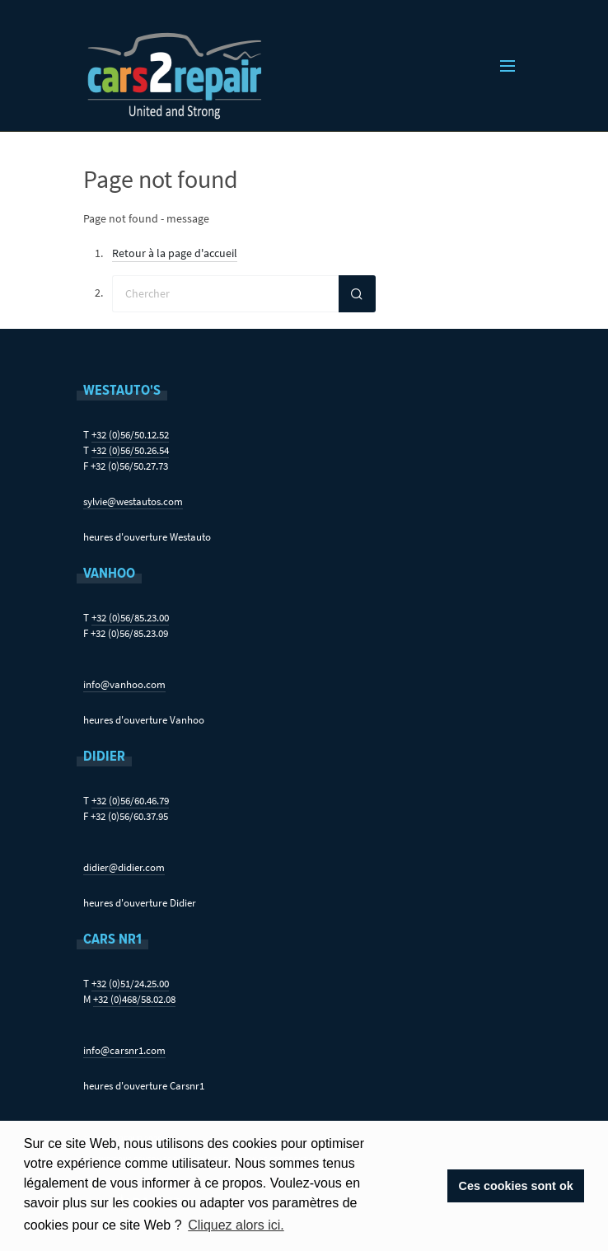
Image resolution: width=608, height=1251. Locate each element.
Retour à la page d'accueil (174, 253)
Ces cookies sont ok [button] (516, 1185)
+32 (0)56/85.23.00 (130, 618)
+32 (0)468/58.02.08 (134, 999)
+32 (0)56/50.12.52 (130, 435)
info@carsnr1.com (124, 1050)
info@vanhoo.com (124, 684)
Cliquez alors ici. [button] (235, 1225)
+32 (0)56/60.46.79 (130, 801)
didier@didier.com (124, 867)
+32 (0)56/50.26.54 (130, 450)
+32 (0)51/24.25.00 (130, 984)
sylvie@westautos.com (133, 501)
